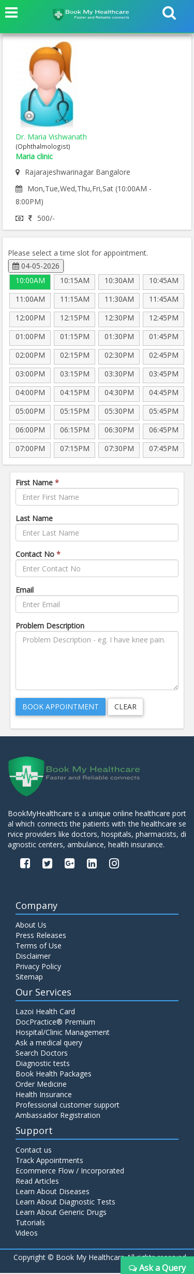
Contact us (34, 1151)
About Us (31, 926)
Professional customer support (68, 1106)
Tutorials (30, 1223)
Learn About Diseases (52, 1192)
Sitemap (29, 978)
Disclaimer (33, 957)
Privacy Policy (38, 967)
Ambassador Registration (58, 1116)
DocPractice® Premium (55, 1023)
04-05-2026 (35, 266)
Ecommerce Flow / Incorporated (70, 1172)
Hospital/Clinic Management (63, 1033)
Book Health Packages (54, 1075)
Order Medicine (41, 1085)
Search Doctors (42, 1054)
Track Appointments (49, 1161)
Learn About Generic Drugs (61, 1213)
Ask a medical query (49, 1043)
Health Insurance (44, 1095)
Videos (27, 1234)
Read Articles (37, 1182)
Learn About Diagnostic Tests (65, 1203)
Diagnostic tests (43, 1064)
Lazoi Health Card (45, 1012)
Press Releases (41, 936)
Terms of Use (39, 946)
